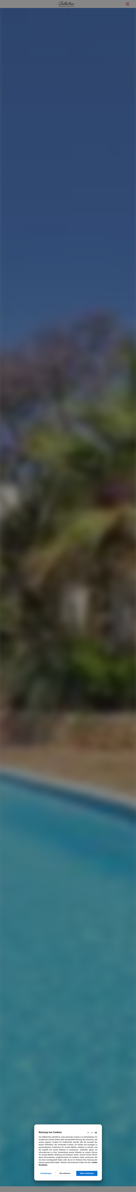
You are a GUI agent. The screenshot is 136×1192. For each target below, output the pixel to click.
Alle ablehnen (64, 1173)
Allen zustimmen (87, 1173)
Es (88, 1133)
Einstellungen (46, 1173)
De (96, 1133)
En (92, 1133)
